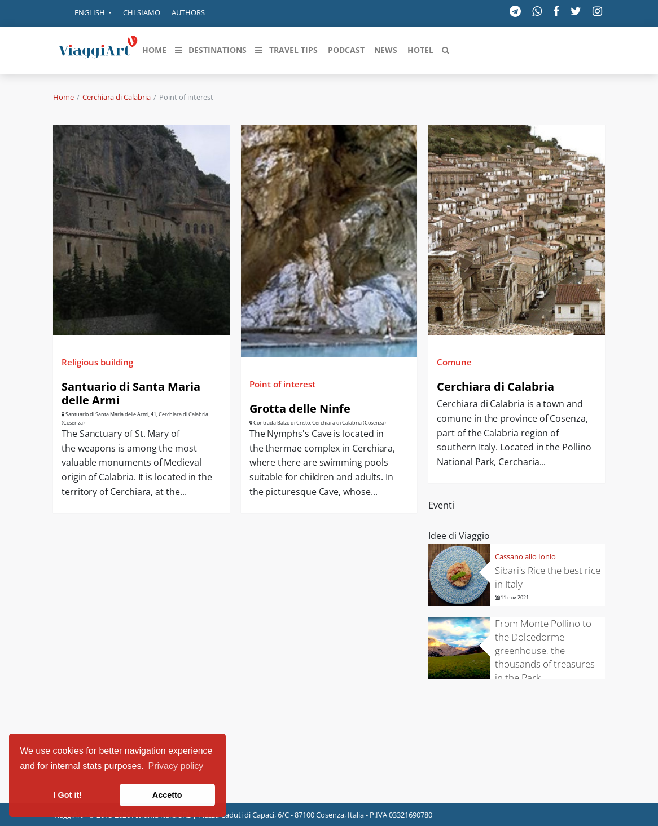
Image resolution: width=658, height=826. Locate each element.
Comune (454, 362)
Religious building (97, 362)
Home (63, 97)
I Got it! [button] (68, 795)
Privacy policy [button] (176, 766)
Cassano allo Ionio (525, 556)
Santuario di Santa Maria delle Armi (131, 393)
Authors (188, 12)
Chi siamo (141, 12)
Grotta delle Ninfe (299, 408)
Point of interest (282, 384)
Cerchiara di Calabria (116, 97)
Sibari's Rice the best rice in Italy (547, 577)
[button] (85, 13)
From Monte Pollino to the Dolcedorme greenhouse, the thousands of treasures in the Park (545, 650)
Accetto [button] (167, 795)
